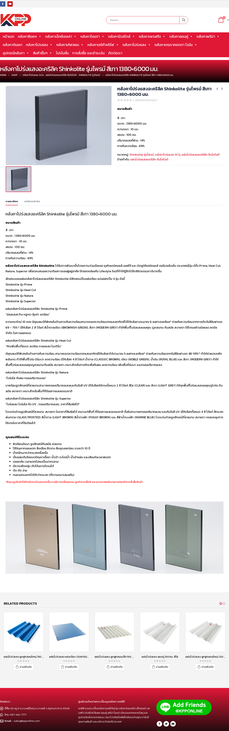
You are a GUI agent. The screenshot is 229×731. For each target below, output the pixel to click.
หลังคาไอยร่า (92, 36)
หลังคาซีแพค (30, 36)
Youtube (173, 700)
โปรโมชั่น (62, 53)
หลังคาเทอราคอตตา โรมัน (176, 44)
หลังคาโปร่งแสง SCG (167, 154)
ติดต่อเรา (115, 53)
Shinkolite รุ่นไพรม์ (141, 154)
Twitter (166, 700)
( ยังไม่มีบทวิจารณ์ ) (145, 100)
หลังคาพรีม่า (208, 36)
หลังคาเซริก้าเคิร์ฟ (103, 44)
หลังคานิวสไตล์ (121, 36)
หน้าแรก (8, 36)
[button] (220, 588)
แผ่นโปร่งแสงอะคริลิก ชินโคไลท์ (201, 154)
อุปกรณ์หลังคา (16, 53)
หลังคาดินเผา (12, 44)
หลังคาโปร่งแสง (137, 44)
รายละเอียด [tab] (12, 186)
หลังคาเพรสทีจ (152, 36)
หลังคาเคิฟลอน (70, 44)
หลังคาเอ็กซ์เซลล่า (61, 36)
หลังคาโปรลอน (39, 44)
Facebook (159, 700)
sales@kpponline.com (27, 698)
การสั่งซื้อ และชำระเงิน (88, 53)
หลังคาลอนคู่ (181, 36)
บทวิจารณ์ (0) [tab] (32, 186)
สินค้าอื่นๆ (42, 53)
